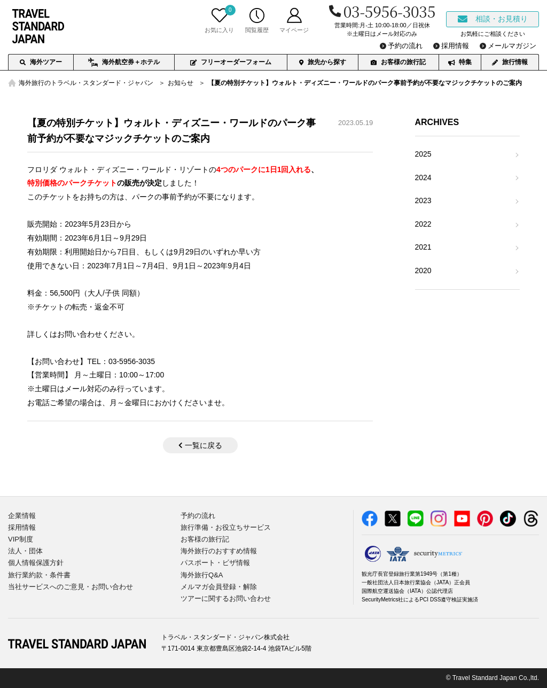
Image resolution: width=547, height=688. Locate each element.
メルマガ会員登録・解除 (219, 587)
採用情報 (22, 527)
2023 (423, 200)
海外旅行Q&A (202, 575)
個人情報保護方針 (36, 563)
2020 (423, 270)
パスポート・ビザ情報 (215, 563)
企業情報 (22, 516)
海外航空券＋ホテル (123, 62)
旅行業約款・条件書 (39, 575)
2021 (423, 247)
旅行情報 (510, 62)
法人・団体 (25, 551)
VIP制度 (20, 539)
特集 (460, 62)
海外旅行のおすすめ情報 (219, 551)
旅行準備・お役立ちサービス (226, 527)
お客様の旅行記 (398, 62)
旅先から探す (322, 62)
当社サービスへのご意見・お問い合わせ (70, 587)
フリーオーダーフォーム (230, 62)
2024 (423, 177)
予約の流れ (198, 516)
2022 (423, 224)
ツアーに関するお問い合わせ (226, 598)
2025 (423, 154)
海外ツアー (41, 62)
